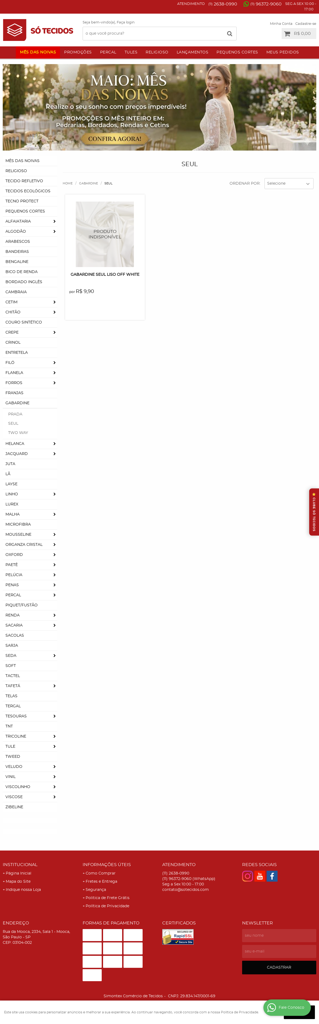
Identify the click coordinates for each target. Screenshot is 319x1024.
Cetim (11, 302)
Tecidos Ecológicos (27, 191)
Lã (7, 474)
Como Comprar (101, 873)
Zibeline (14, 807)
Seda (10, 656)
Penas (12, 585)
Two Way (18, 433)
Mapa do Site (18, 882)
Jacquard (16, 454)
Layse (11, 484)
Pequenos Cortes (237, 52)
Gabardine (17, 403)
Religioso (157, 52)
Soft (10, 666)
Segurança (96, 890)
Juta (10, 464)
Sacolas (14, 635)
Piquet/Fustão (21, 605)
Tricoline (15, 736)
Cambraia (16, 292)
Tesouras (16, 716)
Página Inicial (18, 873)
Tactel (12, 676)
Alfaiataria (18, 221)
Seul (13, 424)
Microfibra (18, 524)
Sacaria (14, 625)
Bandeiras (17, 252)
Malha (12, 514)
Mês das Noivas (38, 52)
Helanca (14, 444)
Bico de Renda (21, 272)
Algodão (15, 231)
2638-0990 (222, 4)
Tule (10, 746)
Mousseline (18, 535)
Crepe (12, 332)
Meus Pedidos (282, 52)
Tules (131, 52)
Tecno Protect (21, 201)
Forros (13, 383)
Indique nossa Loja (23, 890)
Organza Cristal (24, 545)
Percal (108, 52)
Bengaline (16, 262)
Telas (11, 696)
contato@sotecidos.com (185, 890)
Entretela (16, 353)
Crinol (12, 343)
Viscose (14, 797)
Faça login (126, 22)
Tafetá (12, 686)
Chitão (12, 312)
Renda (12, 615)
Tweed (12, 757)
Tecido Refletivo (24, 181)
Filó (9, 363)
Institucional (20, 865)
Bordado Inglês (23, 282)
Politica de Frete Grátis (108, 898)
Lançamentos (193, 52)
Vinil (10, 777)
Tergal (13, 706)
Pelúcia (13, 575)
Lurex (11, 504)
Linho (11, 494)
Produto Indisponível (104, 234)
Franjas (14, 393)
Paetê (11, 565)
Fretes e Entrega (101, 882)
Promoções (78, 52)
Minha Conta (281, 24)
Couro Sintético (23, 322)
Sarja (11, 646)
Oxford (14, 555)
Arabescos (17, 242)
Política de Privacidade (107, 906)
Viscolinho (17, 787)
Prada (15, 414)
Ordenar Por (245, 183)
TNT (9, 726)
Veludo (13, 767)
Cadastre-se (305, 24)
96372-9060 (266, 4)
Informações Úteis (107, 865)
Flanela (14, 373)
